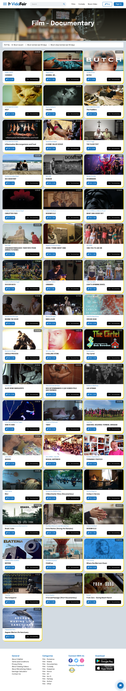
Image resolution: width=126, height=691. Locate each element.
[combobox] (48, 4)
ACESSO (8, 459)
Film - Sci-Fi (46, 676)
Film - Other (46, 684)
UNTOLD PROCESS (11, 354)
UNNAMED (49, 284)
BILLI (6, 494)
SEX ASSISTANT (10, 179)
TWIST (48, 425)
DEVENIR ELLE (51, 213)
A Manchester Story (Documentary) (60, 494)
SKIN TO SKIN (10, 425)
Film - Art (45, 674)
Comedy (81, 4)
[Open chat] (120, 685)
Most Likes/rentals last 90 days (63, 45)
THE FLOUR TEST (93, 144)
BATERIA (8, 563)
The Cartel (91, 354)
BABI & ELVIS (50, 319)
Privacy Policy (17, 664)
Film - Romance (48, 659)
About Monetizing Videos (21, 669)
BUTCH (89, 75)
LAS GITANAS (91, 388)
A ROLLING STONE (52, 354)
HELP (7, 110)
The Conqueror (11, 598)
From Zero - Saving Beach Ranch (99, 598)
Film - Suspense (48, 669)
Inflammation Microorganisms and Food (20, 144)
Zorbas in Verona (93, 494)
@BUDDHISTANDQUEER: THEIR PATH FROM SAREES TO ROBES (20, 249)
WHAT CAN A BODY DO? (95, 213)
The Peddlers (92, 110)
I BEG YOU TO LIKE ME (94, 248)
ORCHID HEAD (92, 319)
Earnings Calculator (19, 671)
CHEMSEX (8, 75)
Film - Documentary (49, 664)
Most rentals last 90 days (37, 45)
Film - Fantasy (47, 679)
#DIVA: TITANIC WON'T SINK (56, 248)
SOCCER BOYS (10, 284)
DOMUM (49, 179)
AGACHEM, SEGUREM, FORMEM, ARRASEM (102, 425)
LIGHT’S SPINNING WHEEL (96, 284)
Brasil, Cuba (9, 528)
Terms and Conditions (20, 662)
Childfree (49, 563)
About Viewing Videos (20, 666)
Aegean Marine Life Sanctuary (16, 632)
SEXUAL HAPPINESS (53, 459)
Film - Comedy (47, 666)
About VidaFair (17, 659)
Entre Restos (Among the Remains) (59, 528)
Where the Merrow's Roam (97, 563)
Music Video (92, 4)
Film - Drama (47, 662)
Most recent (18, 45)
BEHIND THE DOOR (11, 319)
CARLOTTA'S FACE (11, 213)
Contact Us (16, 674)
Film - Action (47, 681)
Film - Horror (47, 671)
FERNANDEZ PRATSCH (94, 459)
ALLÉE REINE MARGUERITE (14, 388)
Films (73, 4)
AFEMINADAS (91, 179)
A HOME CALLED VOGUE (54, 144)
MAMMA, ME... (51, 75)
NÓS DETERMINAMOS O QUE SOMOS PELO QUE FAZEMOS (61, 389)
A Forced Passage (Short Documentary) (61, 598)
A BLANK (49, 110)
